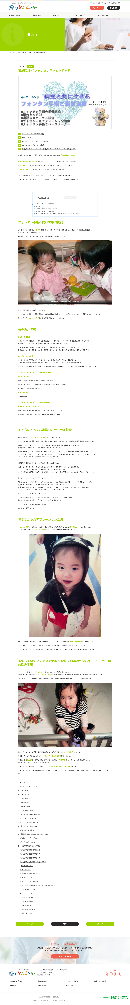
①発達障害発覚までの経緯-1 (30, 846)
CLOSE (70, 197)
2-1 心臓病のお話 (24, 798)
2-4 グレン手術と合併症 (26, 810)
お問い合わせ (101, 3)
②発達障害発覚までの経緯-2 (30, 850)
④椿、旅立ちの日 (27, 913)
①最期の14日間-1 (28, 901)
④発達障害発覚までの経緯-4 (30, 858)
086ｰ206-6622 (45, 975)
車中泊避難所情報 (103, 15)
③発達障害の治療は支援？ (29, 873)
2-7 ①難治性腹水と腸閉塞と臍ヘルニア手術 (33, 834)
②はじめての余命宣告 (27, 830)
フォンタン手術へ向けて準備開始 (33, 134)
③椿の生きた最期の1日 (29, 909)
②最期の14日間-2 (27, 905)
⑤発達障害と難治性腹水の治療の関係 (33, 862)
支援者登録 (113, 8)
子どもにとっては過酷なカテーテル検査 (35, 141)
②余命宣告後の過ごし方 (29, 897)
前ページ (30, 924)
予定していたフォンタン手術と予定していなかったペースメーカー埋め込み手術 (49, 149)
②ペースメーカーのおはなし (30, 818)
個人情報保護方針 (45, 997)
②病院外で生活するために (29, 838)
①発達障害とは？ (27, 866)
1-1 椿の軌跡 (23, 790)
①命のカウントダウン (29, 893)
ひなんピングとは (14, 15)
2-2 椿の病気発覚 (24, 802)
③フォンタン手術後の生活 (29, 822)
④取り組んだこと (26, 877)
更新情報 (13, 985)
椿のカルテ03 (26, 137)
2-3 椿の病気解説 (24, 806)
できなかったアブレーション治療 (34, 145)
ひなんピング (12, 53)
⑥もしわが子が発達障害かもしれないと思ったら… (37, 885)
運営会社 (92, 3)
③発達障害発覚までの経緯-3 (30, 854)
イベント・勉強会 (56, 15)
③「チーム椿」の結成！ (28, 842)
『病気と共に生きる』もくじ (28, 786)
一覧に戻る (65, 924)
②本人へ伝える (25, 870)
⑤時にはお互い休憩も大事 (29, 881)
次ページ (100, 924)
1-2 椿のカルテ (23, 794)
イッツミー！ (96, 8)
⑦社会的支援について (27, 889)
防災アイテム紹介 (80, 15)
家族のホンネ (37, 15)
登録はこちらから (65, 956)
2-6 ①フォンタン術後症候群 (27, 826)
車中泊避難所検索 (114, 3)
